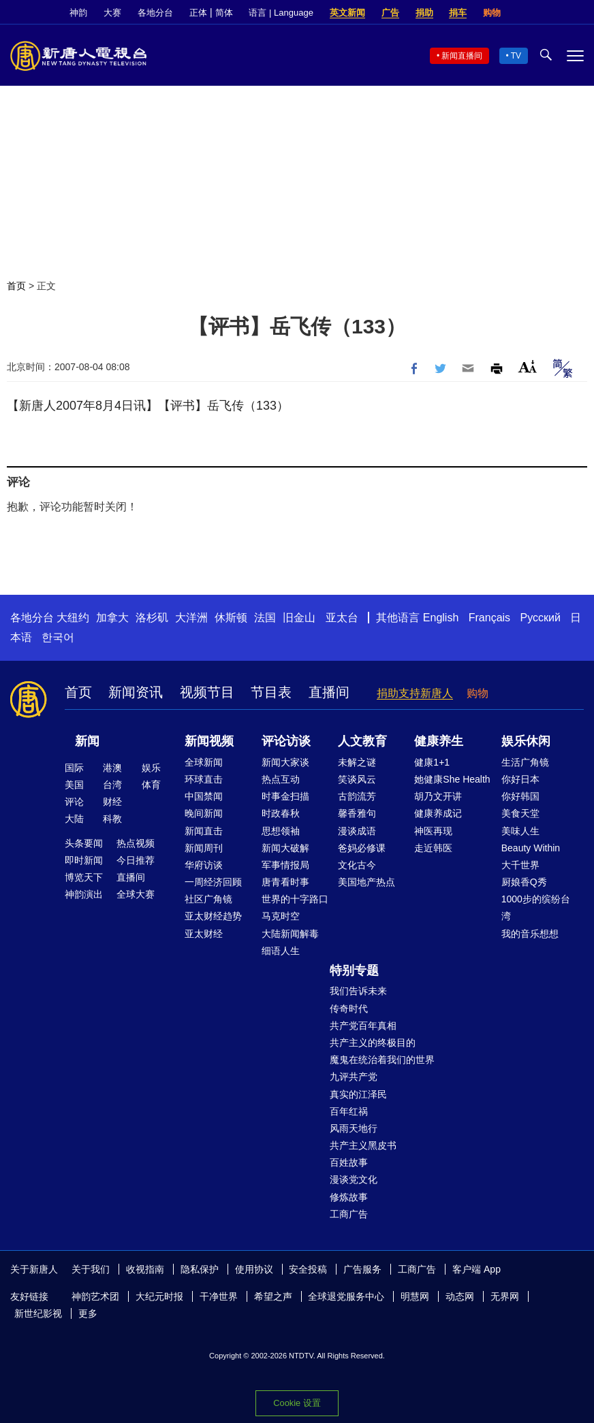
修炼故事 (349, 1197)
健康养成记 (438, 813)
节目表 (271, 692)
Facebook (530, 13)
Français (489, 617)
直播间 (329, 692)
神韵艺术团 (95, 1296)
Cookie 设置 (296, 1403)
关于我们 (91, 1269)
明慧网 (415, 1296)
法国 (265, 617)
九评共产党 (353, 1076)
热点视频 (135, 843)
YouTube (577, 13)
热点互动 (281, 779)
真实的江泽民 (358, 1094)
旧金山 (299, 617)
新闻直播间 (461, 56)
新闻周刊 (204, 848)
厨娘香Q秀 (524, 882)
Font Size (527, 366)
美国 (74, 784)
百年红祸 (349, 1111)
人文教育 (362, 741)
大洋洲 (191, 617)
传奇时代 (349, 1008)
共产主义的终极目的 (373, 1042)
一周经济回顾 (213, 882)
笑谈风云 (357, 779)
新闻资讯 (135, 692)
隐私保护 (200, 1269)
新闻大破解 (285, 848)
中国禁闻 (204, 796)
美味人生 (520, 830)
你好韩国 (520, 796)
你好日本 (520, 779)
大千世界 (520, 865)
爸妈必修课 (362, 848)
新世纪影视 (38, 1313)
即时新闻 (84, 860)
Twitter (554, 13)
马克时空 (281, 916)
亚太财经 (204, 933)
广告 (390, 12)
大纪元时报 (159, 1296)
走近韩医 (433, 848)
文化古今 (357, 865)
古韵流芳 (357, 796)
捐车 (458, 12)
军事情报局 (285, 865)
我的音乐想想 (530, 933)
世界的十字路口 (295, 899)
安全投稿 (308, 1269)
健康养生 (438, 741)
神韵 (78, 12)
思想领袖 (281, 830)
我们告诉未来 (358, 990)
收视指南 (145, 1269)
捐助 (424, 12)
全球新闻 (204, 762)
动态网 (460, 1296)
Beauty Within (530, 848)
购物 (492, 12)
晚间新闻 (204, 813)
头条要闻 (84, 843)
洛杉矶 (152, 617)
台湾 (112, 784)
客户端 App (476, 1269)
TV (516, 56)
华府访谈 (204, 865)
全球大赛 (135, 894)
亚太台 (342, 617)
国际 (74, 767)
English (440, 617)
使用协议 (254, 1269)
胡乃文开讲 (438, 796)
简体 (224, 12)
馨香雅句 (357, 813)
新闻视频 (209, 741)
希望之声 (273, 1296)
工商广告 (349, 1214)
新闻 (87, 741)
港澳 (112, 767)
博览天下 (84, 877)
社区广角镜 (208, 899)
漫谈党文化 (353, 1179)
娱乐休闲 (525, 741)
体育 (151, 784)
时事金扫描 (285, 796)
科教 (112, 818)
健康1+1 (432, 762)
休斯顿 (231, 617)
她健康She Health (452, 779)
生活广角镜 (525, 762)
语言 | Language (281, 12)
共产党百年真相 (363, 1025)
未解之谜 (357, 762)
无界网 (504, 1296)
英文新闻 (347, 12)
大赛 (112, 12)
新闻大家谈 (285, 762)
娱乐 (151, 767)
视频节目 (207, 692)
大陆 (74, 818)
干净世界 (219, 1296)
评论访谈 (286, 741)
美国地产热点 (366, 882)
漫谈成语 (357, 830)
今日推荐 (135, 860)
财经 (112, 801)
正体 (198, 12)
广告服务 (362, 1269)
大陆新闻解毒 (290, 933)
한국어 (58, 637)
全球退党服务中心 (346, 1296)
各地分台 (155, 12)
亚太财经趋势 (213, 916)
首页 (16, 285)
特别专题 (354, 970)
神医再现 (433, 830)
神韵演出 (84, 894)
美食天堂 (520, 813)
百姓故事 (349, 1162)
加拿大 (112, 617)
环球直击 (204, 779)
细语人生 (281, 950)
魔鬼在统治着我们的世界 (382, 1059)
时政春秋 (281, 813)
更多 (87, 1313)
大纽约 (73, 617)
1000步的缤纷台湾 (535, 907)
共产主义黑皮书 (363, 1145)
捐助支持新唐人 (415, 693)
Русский (540, 617)
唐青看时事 (285, 882)
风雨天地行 (353, 1128)
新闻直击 (204, 830)
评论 (74, 801)
